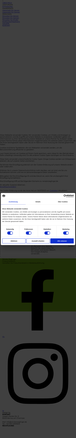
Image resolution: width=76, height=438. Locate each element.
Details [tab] (38, 201)
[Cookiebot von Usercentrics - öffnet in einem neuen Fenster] (65, 195)
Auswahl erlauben (38, 241)
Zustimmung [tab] (13, 201)
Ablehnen (14, 241)
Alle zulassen (62, 241)
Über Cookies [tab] (63, 201)
